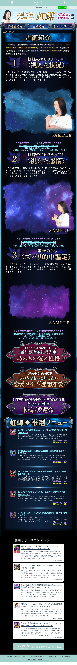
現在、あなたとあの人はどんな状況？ (38, 148)
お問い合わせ (52, 656)
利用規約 (9, 656)
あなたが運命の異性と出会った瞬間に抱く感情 (38, 244)
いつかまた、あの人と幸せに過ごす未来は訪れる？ (38, 338)
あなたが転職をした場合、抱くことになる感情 (38, 242)
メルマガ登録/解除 (64, 656)
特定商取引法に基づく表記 (38, 656)
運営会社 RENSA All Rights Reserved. (38, 660)
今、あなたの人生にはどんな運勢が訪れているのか (38, 146)
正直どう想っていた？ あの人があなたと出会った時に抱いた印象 (38, 246)
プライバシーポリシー (21, 656)
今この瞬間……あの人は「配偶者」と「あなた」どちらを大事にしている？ (38, 150)
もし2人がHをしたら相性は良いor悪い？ (38, 336)
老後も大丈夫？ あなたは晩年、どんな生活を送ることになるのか (38, 334)
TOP (4, 32)
